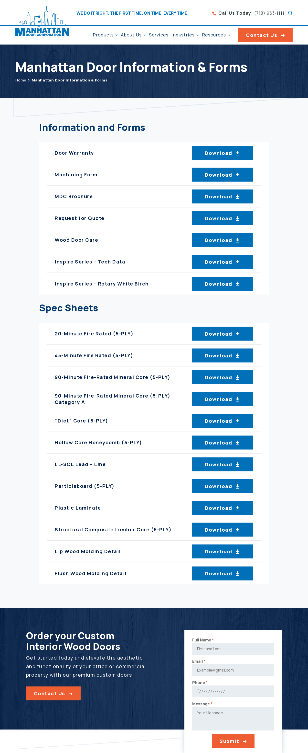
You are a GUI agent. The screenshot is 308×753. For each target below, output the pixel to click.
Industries (183, 34)
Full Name (197, 642)
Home (20, 80)
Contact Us (261, 35)
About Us (131, 34)
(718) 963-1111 (248, 13)
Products (103, 34)
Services (159, 34)
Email (192, 663)
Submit (223, 743)
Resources (214, 34)
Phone (193, 685)
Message (196, 706)
